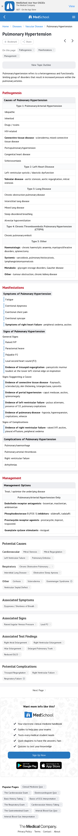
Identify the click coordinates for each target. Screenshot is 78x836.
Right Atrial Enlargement (15, 642)
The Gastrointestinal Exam (16, 810)
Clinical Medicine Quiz (32, 786)
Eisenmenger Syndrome (58, 581)
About (57, 831)
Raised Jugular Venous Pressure (19, 624)
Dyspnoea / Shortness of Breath (19, 606)
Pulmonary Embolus (41, 557)
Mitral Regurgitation (53, 551)
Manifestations (45, 50)
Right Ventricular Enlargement (47, 642)
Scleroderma (34, 581)
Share (27, 41)
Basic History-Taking (13, 798)
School (41, 17)
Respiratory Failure (13, 678)
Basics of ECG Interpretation (43, 798)
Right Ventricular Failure (43, 672)
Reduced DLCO (11, 654)
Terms (37, 831)
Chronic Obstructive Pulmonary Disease (37, 566)
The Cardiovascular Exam (16, 792)
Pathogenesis (25, 50)
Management (10, 56)
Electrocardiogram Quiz (46, 792)
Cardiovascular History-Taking (45, 804)
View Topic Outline (39, 64)
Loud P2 (44, 624)
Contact (47, 831)
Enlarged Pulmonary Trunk (40, 648)
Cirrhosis (17, 581)
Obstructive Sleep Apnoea (45, 572)
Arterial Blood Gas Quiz (46, 810)
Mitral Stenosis (30, 551)
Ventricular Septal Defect (16, 587)
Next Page (38, 690)
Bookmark (10, 41)
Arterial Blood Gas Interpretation (19, 816)
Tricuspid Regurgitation (15, 672)
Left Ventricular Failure (14, 557)
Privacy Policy (25, 831)
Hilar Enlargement (12, 648)
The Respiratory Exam (14, 804)
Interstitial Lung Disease (15, 572)
